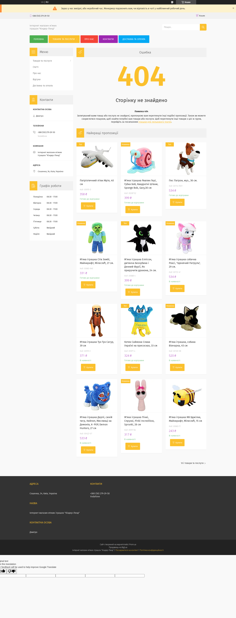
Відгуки (36, 79)
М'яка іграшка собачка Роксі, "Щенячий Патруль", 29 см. (184, 263)
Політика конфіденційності (152, 550)
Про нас (89, 39)
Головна (39, 39)
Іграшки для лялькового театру (154, 122)
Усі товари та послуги (192, 463)
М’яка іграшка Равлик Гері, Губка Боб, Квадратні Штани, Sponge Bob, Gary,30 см (141, 184)
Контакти (108, 39)
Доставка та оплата (134, 39)
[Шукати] (203, 27)
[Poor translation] (12, 571)
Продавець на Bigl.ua (118, 547)
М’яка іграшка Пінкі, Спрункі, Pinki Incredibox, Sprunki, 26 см (139, 421)
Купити (90, 206)
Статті (36, 67)
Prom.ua (132, 544)
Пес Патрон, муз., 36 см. (183, 180)
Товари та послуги (64, 39)
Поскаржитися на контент (127, 550)
